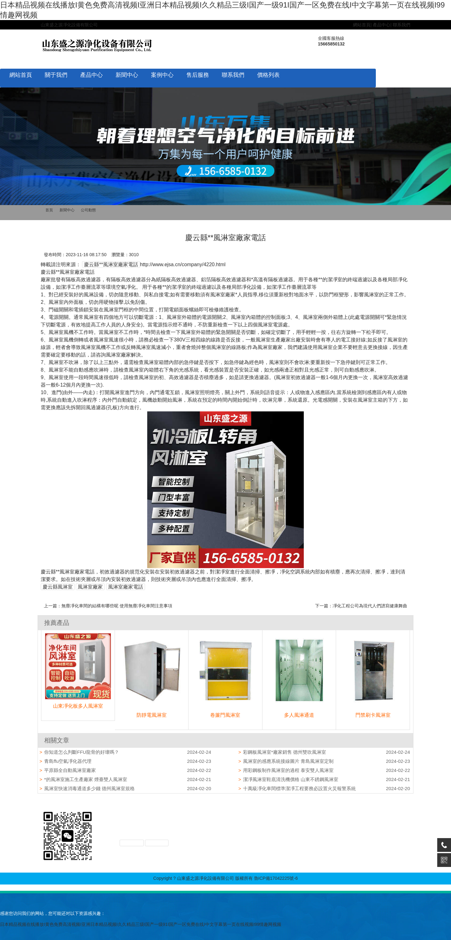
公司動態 (88, 210)
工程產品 (306, 826)
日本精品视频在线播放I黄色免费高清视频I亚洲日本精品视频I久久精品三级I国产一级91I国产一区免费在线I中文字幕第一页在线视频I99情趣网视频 (140, 924)
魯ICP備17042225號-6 (276, 878)
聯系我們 (401, 24)
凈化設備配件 (311, 832)
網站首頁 (362, 24)
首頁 (49, 210)
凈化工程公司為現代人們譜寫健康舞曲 (370, 605)
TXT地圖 (156, 843)
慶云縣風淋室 (58, 586)
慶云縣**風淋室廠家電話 (111, 264)
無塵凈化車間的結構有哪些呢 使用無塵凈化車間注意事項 (116, 605)
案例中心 (162, 75)
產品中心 (381, 24)
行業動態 (339, 826)
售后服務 (197, 75)
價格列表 (268, 75)
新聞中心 (127, 75)
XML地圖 (132, 843)
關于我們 (56, 75)
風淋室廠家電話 (125, 586)
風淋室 (304, 819)
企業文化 (271, 819)
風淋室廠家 (90, 586)
